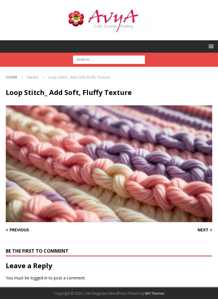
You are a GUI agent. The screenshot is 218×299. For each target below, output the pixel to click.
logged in (38, 278)
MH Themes (154, 293)
